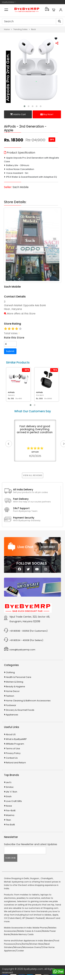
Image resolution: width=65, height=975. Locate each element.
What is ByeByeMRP (16, 739)
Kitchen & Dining (14, 681)
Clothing (10, 672)
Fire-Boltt (10, 810)
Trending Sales (20, 29)
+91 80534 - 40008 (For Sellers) (26, 640)
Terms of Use (13, 748)
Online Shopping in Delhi (16, 878)
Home (7, 29)
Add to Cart (18, 114)
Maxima (10, 815)
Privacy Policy (13, 753)
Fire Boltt (10, 824)
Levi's (8, 782)
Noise (9, 805)
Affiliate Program (15, 743)
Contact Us (12, 757)
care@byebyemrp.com (22, 649)
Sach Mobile (21, 187)
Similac (10, 787)
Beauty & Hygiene (15, 686)
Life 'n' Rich (11, 791)
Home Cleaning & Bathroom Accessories (28, 700)
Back (33, 29)
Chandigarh (47, 878)
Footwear (11, 705)
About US (11, 734)
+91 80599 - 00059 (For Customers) (28, 630)
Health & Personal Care (18, 677)
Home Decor (13, 691)
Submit (10, 351)
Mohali (7, 881)
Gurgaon (34, 878)
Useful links (8, 2)
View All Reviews (32, 475)
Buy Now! (46, 114)
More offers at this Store (19, 313)
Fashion (10, 695)
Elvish (9, 796)
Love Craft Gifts (14, 801)
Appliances (12, 714)
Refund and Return (16, 762)
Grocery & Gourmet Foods (20, 710)
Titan (8, 819)
